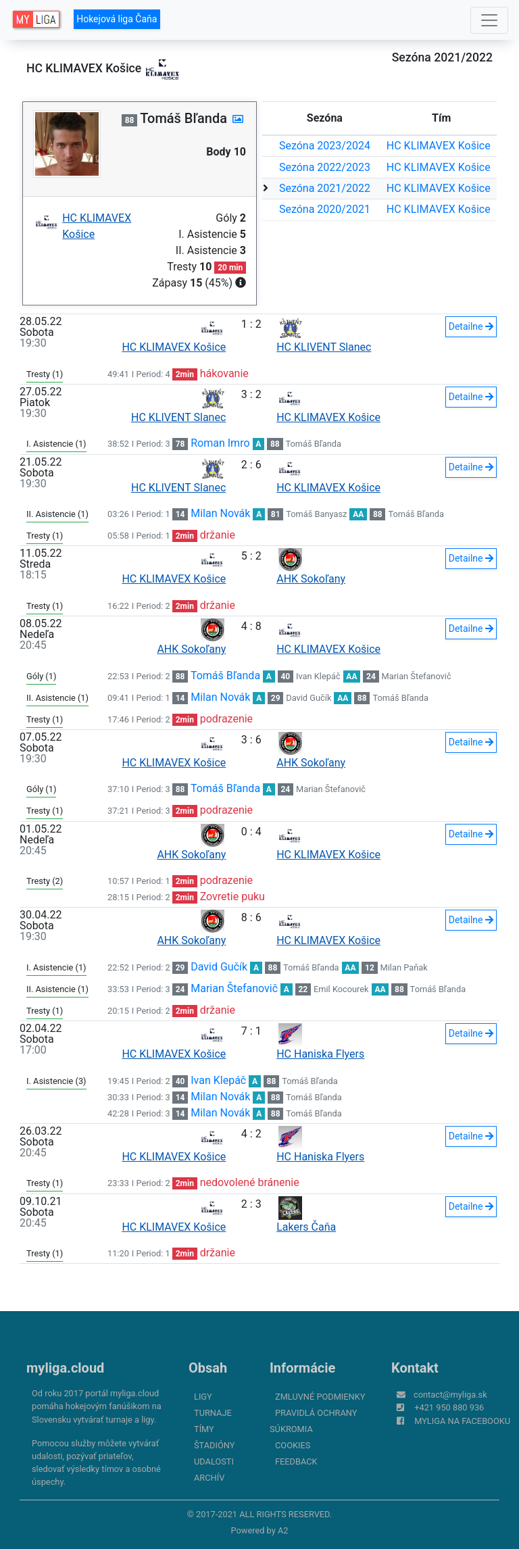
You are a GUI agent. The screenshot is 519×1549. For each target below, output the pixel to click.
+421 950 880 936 (449, 1407)
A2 (283, 1530)
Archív (209, 1478)
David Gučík (308, 698)
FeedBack (296, 1461)
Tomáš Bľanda (313, 444)
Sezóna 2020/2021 (324, 209)
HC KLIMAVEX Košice (439, 145)
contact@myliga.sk (450, 1395)
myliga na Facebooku (462, 1421)
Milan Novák (220, 513)
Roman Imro (220, 443)
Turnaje (213, 1413)
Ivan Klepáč (318, 676)
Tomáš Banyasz (316, 514)
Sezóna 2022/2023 (324, 167)
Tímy (204, 1429)
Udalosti (214, 1461)
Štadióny (214, 1445)
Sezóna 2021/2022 (324, 188)
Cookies (292, 1445)
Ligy (203, 1397)
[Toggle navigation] (489, 20)
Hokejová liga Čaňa (116, 19)
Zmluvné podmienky (320, 1397)
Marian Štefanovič (416, 676)
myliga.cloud (65, 1368)
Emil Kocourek (341, 989)
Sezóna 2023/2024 (324, 145)
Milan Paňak (404, 967)
